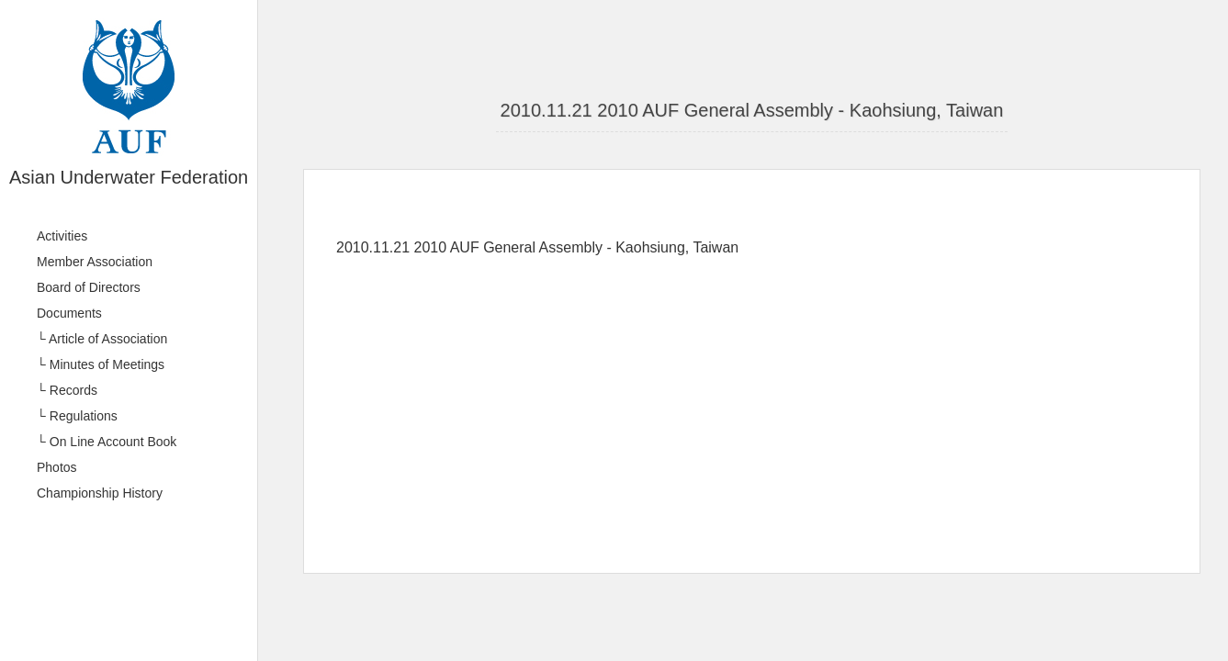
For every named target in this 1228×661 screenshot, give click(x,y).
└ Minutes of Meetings (100, 364)
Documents (69, 313)
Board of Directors (89, 287)
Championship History (100, 493)
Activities (62, 236)
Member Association (94, 261)
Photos (57, 467)
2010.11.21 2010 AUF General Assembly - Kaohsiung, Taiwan (752, 110)
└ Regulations (77, 416)
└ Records (67, 390)
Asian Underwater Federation (128, 177)
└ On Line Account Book (106, 441)
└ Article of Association (102, 338)
